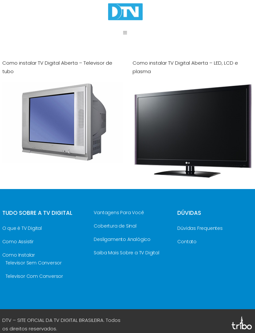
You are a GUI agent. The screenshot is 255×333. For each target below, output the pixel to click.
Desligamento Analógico (122, 239)
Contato (187, 241)
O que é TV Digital (22, 228)
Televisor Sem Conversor (34, 263)
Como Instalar (18, 255)
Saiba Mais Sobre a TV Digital (126, 252)
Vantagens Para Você (119, 212)
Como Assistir (18, 241)
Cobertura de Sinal (115, 226)
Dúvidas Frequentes (199, 228)
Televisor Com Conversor (34, 276)
